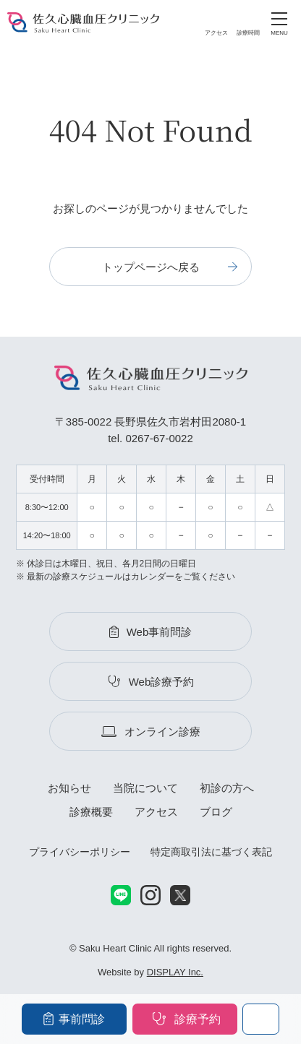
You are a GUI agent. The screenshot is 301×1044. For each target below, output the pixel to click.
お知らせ (69, 788)
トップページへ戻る (151, 267)
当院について (145, 788)
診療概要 (91, 812)
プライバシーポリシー (79, 852)
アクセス (156, 812)
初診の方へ (227, 788)
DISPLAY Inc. (175, 972)
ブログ (216, 812)
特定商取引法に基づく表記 (211, 852)
